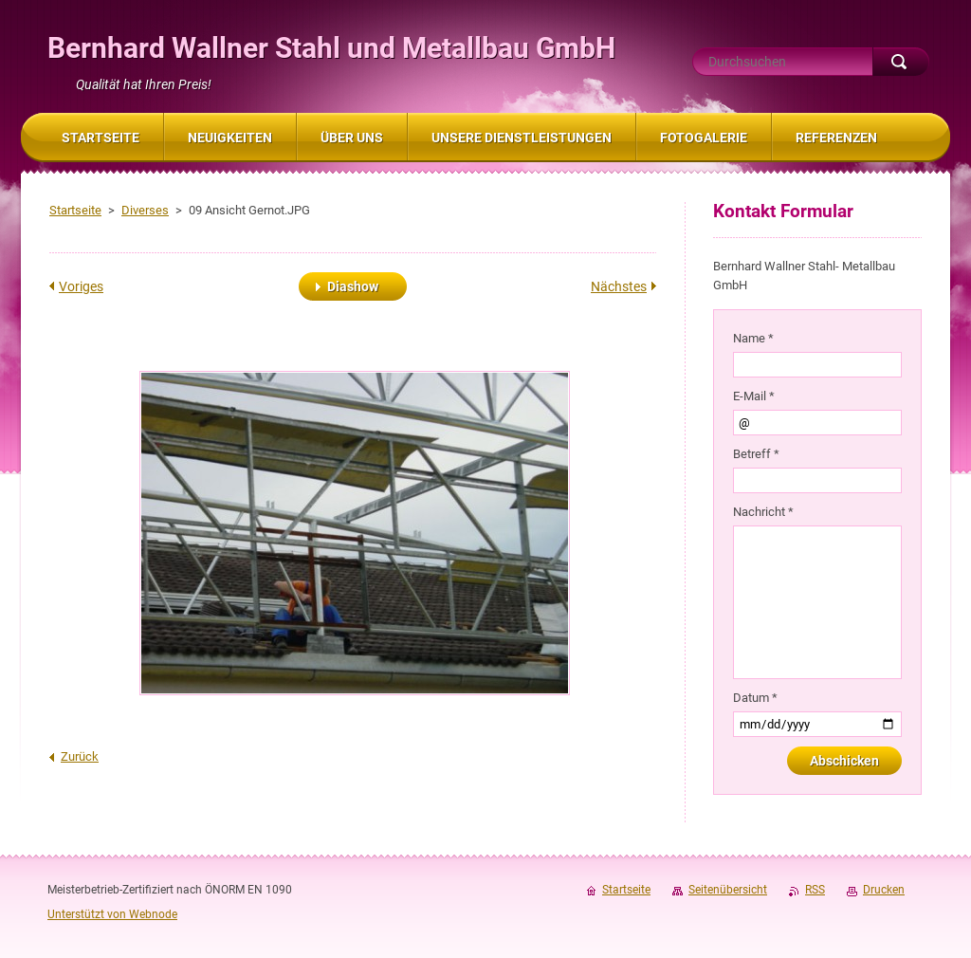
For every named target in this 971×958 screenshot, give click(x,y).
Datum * (755, 698)
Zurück (80, 756)
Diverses (145, 210)
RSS (815, 889)
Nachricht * (763, 512)
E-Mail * (754, 396)
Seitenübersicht (727, 889)
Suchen (900, 61)
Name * (753, 338)
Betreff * (756, 454)
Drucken (884, 889)
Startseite (75, 210)
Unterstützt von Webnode (112, 914)
